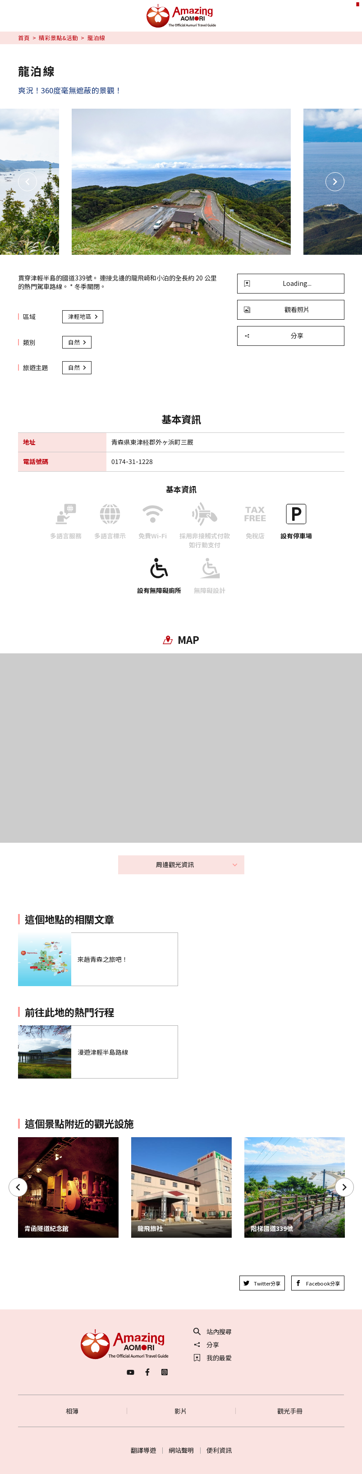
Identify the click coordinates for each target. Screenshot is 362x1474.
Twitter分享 (262, 1283)
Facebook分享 (317, 1283)
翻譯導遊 (143, 1450)
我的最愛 (213, 1358)
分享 (273, 335)
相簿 (72, 1410)
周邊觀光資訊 (197, 864)
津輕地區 (83, 316)
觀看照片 (277, 309)
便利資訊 (219, 1450)
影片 (180, 1410)
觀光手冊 (289, 1410)
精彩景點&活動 (58, 38)
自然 (77, 342)
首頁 (24, 38)
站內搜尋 (213, 1331)
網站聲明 (181, 1450)
